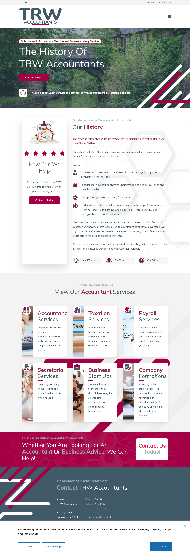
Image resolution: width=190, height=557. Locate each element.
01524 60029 (98, 508)
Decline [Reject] (29, 547)
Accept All (161, 547)
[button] (169, 16)
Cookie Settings (53, 547)
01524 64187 (97, 503)
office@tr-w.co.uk (102, 516)
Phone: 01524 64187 (159, 2)
